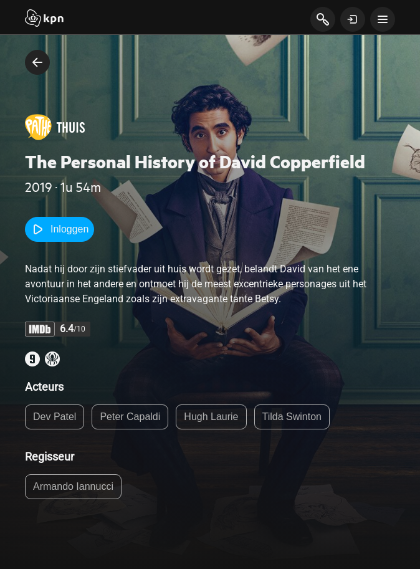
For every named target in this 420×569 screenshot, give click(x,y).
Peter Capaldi (130, 416)
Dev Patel (54, 416)
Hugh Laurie (211, 416)
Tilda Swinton (292, 416)
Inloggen (59, 229)
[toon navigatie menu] (382, 19)
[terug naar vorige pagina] (37, 62)
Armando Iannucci (73, 486)
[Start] (44, 19)
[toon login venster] (352, 19)
